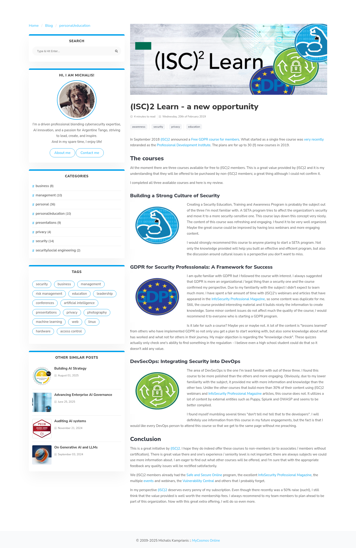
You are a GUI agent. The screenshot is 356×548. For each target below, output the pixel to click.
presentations (48, 222)
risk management (49, 293)
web (75, 321)
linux (92, 321)
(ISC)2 (165, 139)
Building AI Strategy (70, 368)
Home (34, 25)
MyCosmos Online (206, 540)
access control (71, 331)
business (45, 186)
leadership (105, 293)
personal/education (74, 25)
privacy (43, 232)
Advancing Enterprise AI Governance (83, 394)
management (49, 195)
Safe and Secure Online (204, 475)
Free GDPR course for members (215, 139)
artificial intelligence (79, 303)
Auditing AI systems (70, 421)
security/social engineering (58, 250)
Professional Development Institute (183, 145)
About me (62, 152)
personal (45, 204)
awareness (138, 127)
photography (97, 312)
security (45, 241)
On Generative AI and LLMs (76, 447)
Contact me (89, 152)
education (79, 293)
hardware (43, 331)
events (148, 481)
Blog (49, 25)
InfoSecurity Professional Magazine (238, 299)
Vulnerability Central (198, 481)
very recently (314, 139)
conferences (45, 303)
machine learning (49, 321)
